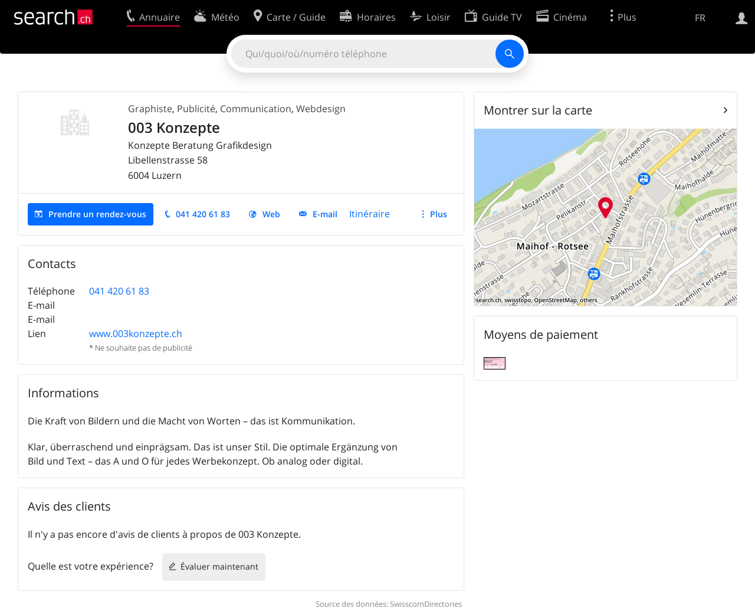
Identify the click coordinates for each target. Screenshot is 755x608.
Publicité (196, 108)
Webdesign (321, 108)
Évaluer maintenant (219, 566)
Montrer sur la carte (538, 110)
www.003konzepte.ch (135, 333)
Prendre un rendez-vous (97, 214)
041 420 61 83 (203, 214)
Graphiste (150, 108)
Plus (438, 214)
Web (271, 214)
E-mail (325, 214)
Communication (255, 108)
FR (700, 17)
